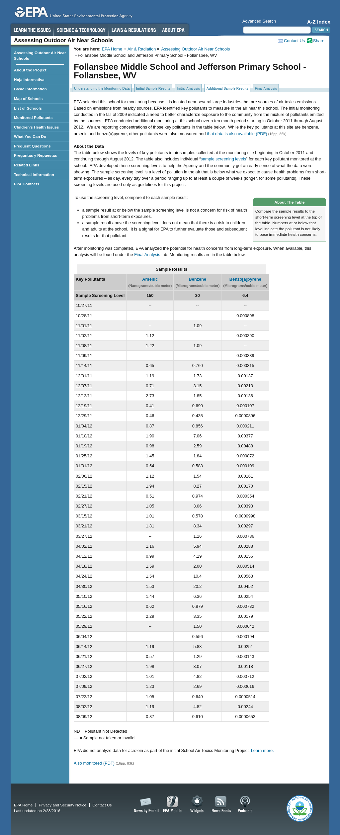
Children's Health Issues (36, 127)
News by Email (145, 804)
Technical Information (34, 174)
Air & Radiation (142, 48)
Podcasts (245, 804)
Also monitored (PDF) (95, 763)
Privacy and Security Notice (62, 805)
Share (318, 40)
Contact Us (294, 40)
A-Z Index (318, 22)
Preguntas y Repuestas (35, 155)
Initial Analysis (188, 88)
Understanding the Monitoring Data (101, 88)
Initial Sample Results (153, 88)
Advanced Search (259, 21)
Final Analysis (266, 88)
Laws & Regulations (134, 30)
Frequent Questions (32, 146)
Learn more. (262, 750)
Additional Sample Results (227, 88)
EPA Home (112, 48)
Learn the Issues (31, 30)
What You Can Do (30, 136)
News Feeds (221, 804)
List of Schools (28, 108)
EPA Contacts (26, 184)
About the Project (30, 70)
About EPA (174, 30)
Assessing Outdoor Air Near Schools (195, 48)
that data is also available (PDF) (237, 133)
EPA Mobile (172, 804)
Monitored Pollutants (33, 117)
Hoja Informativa (29, 79)
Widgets (197, 804)
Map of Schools (28, 98)
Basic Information (30, 89)
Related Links (26, 165)
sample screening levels (223, 158)
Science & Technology (81, 30)
